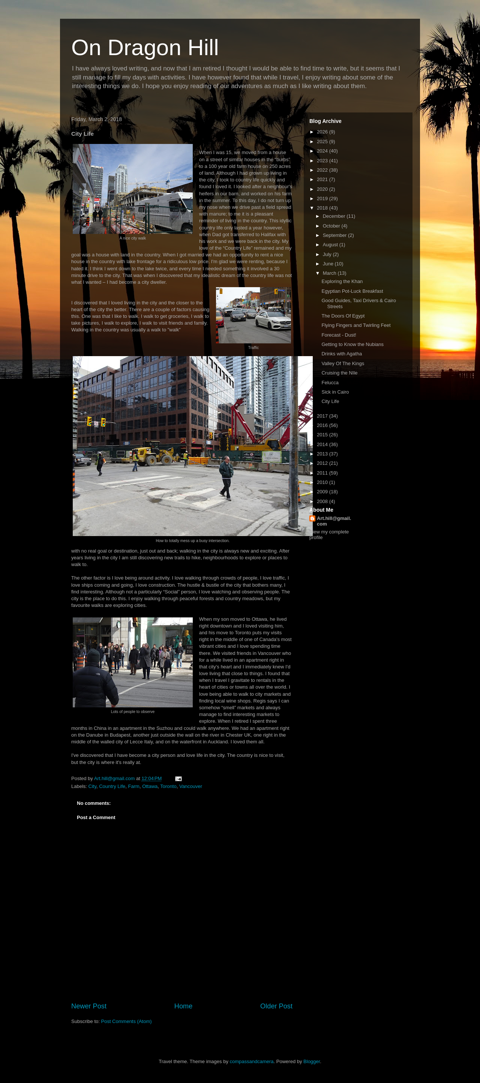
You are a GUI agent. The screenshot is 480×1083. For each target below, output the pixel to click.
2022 (323, 170)
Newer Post (88, 1006)
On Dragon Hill (145, 47)
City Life (330, 401)
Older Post (276, 1006)
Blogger (311, 1061)
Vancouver (190, 786)
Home (183, 1006)
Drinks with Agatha (341, 354)
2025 (323, 141)
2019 (323, 198)
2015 (323, 434)
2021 (323, 179)
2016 (323, 425)
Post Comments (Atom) (126, 1021)
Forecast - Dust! (338, 335)
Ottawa (150, 786)
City (92, 786)
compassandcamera (252, 1061)
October (332, 226)
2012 (323, 463)
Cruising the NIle (339, 373)
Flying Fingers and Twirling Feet (355, 325)
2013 (323, 454)
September (335, 235)
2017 (323, 416)
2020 (323, 189)
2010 (323, 482)
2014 (323, 444)
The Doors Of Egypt (342, 316)
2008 (323, 501)
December (335, 216)
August (331, 244)
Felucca (330, 382)
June (329, 264)
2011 (323, 473)
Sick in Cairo (335, 392)
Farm (134, 786)
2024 (323, 151)
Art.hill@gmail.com (334, 521)
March (330, 273)
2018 (323, 208)
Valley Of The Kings (342, 363)
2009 (323, 491)
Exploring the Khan (342, 281)
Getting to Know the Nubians (352, 344)
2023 (323, 160)
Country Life (112, 786)
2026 (323, 132)
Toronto (168, 786)
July (328, 254)
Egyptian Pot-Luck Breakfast (352, 291)
